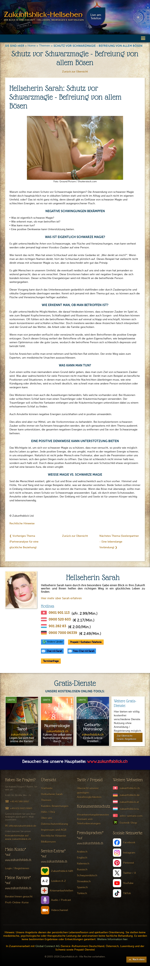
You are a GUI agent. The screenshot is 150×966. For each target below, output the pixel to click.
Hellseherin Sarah (51, 794)
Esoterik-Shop (128, 822)
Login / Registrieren (17, 868)
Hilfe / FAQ (48, 812)
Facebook (129, 842)
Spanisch (82, 887)
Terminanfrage (51, 661)
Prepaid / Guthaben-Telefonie (86, 642)
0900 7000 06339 (63, 633)
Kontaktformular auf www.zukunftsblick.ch (18, 837)
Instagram (129, 852)
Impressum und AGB (53, 829)
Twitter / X (129, 873)
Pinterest (128, 862)
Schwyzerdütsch (87, 875)
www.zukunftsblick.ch (107, 762)
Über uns (46, 818)
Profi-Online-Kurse (17, 902)
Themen (44, 45)
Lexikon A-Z (58, 881)
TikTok (127, 893)
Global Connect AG (47, 946)
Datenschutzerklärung (54, 823)
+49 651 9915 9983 (21, 808)
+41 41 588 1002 (19, 801)
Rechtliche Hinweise (22, 523)
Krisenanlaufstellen (61, 890)
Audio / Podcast (61, 900)
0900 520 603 (60, 619)
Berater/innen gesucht (18, 896)
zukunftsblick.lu (129, 809)
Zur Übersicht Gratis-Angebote (126, 737)
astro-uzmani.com (131, 815)
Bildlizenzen (48, 841)
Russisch (82, 869)
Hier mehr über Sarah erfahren (61, 598)
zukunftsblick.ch (130, 788)
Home (32, 45)
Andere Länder (55, 641)
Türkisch (82, 893)
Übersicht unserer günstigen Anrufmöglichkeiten (89, 793)
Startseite (46, 788)
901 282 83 (57, 626)
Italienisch (83, 863)
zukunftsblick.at (129, 802)
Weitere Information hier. (112, 939)
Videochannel (59, 910)
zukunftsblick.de (130, 795)
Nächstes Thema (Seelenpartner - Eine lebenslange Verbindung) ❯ (119, 541)
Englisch (82, 857)
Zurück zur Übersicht (75, 71)
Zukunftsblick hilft (62, 871)
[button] (143, 38)
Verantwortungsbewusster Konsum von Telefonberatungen (93, 819)
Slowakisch (84, 881)
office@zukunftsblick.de (22, 825)
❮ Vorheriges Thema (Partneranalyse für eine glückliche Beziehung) (23, 541)
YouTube (128, 883)
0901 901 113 (59, 613)
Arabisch (82, 851)
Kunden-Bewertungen (54, 806)
